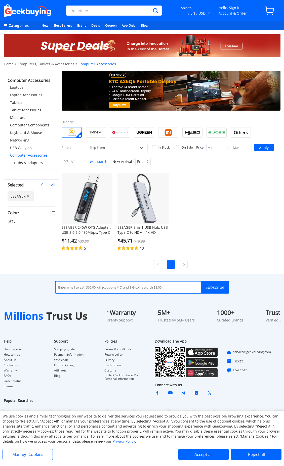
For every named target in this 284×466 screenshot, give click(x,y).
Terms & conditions (118, 349)
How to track (12, 354)
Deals (95, 25)
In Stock (161, 147)
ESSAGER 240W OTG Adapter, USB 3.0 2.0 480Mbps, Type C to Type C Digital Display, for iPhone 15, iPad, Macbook (86, 230)
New (45, 25)
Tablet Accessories (25, 110)
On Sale (184, 147)
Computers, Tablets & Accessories (46, 64)
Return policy (113, 354)
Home (9, 64)
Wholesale (61, 360)
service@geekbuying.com (249, 352)
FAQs (7, 376)
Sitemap (9, 386)
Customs (110, 370)
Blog (144, 25)
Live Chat (237, 370)
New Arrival (122, 161)
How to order (13, 349)
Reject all (256, 454)
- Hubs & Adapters (27, 162)
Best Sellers (63, 25)
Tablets (16, 102)
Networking (19, 140)
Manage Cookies (27, 454)
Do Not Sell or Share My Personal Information (121, 377)
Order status (12, 381)
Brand (82, 25)
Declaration (112, 365)
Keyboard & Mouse (26, 132)
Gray (12, 221)
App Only (128, 25)
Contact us (11, 365)
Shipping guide (64, 349)
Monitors (17, 117)
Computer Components (29, 125)
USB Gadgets (21, 147)
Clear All (48, 184)
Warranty (10, 370)
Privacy (109, 360)
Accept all (203, 454)
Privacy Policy (124, 441)
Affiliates (60, 370)
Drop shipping (64, 365)
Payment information (69, 354)
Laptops (16, 87)
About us (10, 360)
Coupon (111, 25)
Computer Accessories (29, 155)
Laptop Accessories (26, 94)
